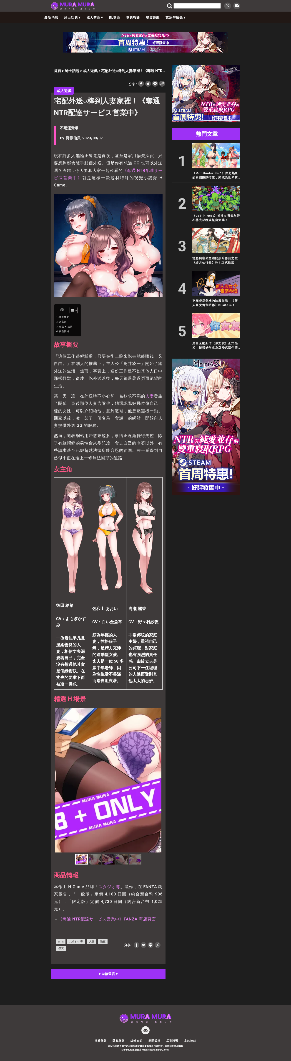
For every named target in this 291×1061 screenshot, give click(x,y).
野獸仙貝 (73, 138)
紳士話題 (72, 17)
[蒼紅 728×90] (145, 51)
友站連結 (190, 1040)
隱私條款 (119, 1040)
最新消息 (51, 17)
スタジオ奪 (109, 886)
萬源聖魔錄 (176, 17)
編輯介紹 (136, 1040)
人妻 (149, 396)
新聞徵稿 (154, 1040)
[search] (197, 6)
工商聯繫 (172, 1040)
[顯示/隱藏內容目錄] (71, 310)
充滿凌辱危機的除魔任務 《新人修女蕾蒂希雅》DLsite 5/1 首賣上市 (215, 303)
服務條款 (101, 1040)
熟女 (61, 948)
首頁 (57, 71)
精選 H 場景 (66, 326)
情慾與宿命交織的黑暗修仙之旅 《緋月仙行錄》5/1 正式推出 (215, 260)
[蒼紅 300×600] (206, 494)
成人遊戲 (90, 71)
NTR (61, 941)
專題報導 (133, 17)
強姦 (102, 941)
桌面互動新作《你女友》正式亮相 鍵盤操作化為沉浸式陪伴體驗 (215, 346)
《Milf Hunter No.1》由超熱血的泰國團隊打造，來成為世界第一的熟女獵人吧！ (215, 175)
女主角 (63, 321)
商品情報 (64, 331)
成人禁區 (95, 17)
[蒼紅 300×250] (206, 120)
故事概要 (64, 317)
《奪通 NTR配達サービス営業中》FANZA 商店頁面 (107, 919)
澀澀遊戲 (153, 17)
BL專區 (114, 17)
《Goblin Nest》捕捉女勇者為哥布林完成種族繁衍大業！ (216, 218)
